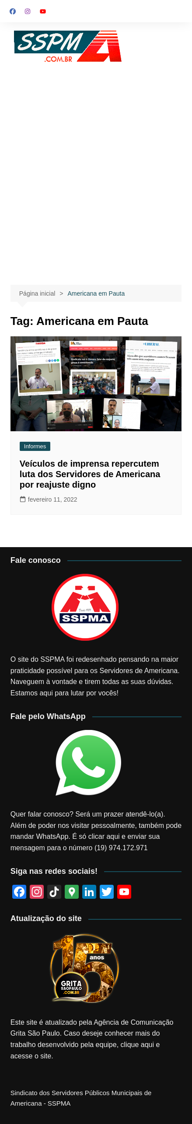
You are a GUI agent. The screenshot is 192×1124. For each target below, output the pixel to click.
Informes (35, 446)
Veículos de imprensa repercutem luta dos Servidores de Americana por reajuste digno (90, 474)
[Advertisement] (96, 165)
